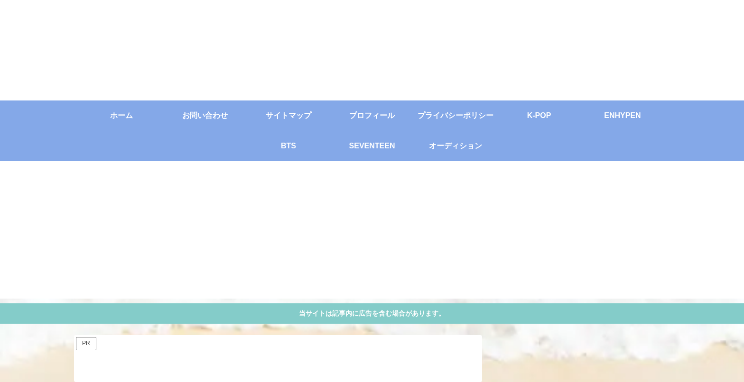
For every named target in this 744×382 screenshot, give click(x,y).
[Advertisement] (372, 232)
